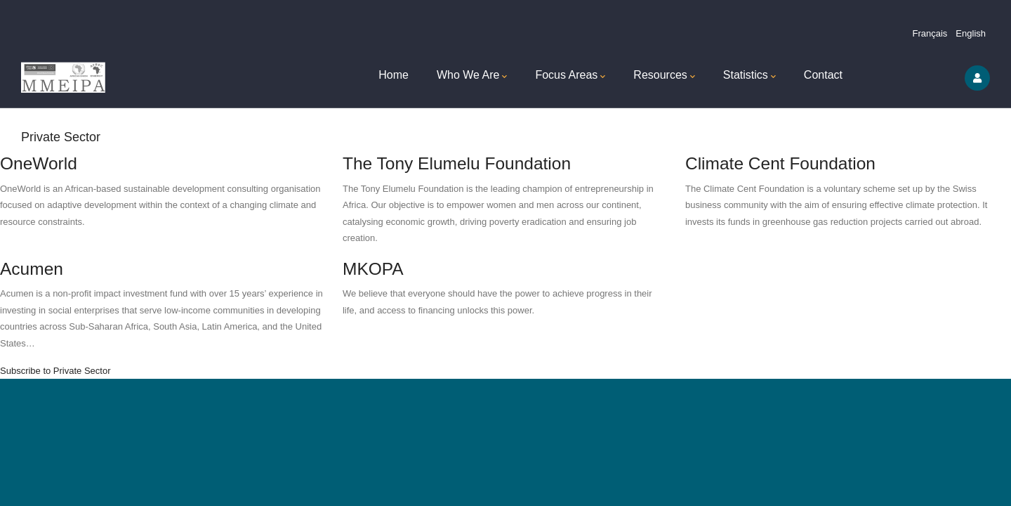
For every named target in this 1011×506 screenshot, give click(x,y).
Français (930, 33)
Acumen (31, 268)
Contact (823, 75)
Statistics (749, 76)
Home (393, 75)
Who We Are (472, 76)
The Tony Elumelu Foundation (457, 163)
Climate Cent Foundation (780, 163)
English (971, 33)
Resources (663, 76)
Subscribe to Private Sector (55, 370)
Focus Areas (570, 76)
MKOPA (373, 268)
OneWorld (38, 163)
